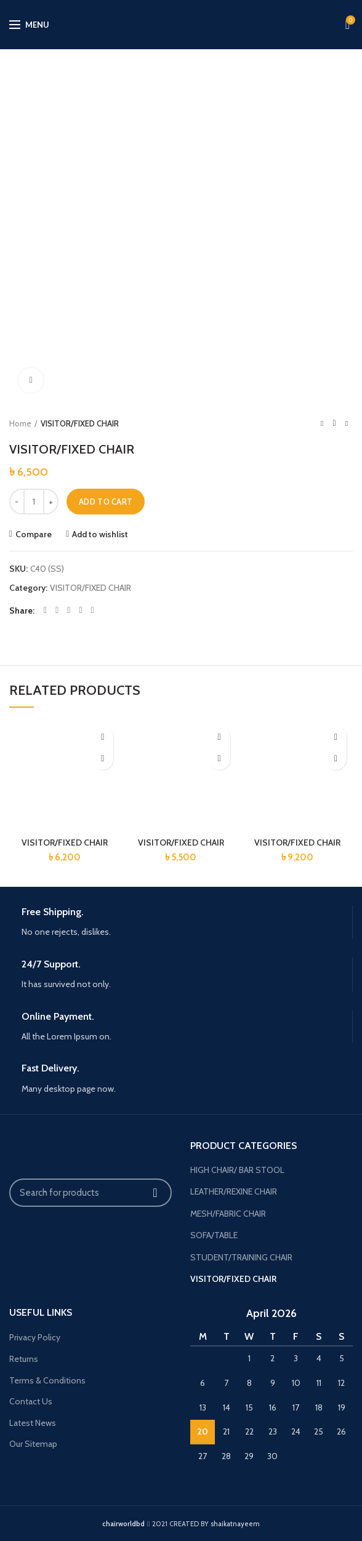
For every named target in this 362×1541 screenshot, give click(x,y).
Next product (346, 423)
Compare (33, 534)
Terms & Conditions (47, 1380)
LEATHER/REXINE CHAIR (233, 1191)
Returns (23, 1358)
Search (155, 1193)
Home (20, 423)
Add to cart (105, 501)
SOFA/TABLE (214, 1235)
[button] (102, 759)
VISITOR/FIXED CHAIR (80, 423)
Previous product (322, 423)
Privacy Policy (34, 1337)
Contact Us (30, 1401)
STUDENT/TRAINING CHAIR (241, 1257)
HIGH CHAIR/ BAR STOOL (237, 1169)
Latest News (32, 1422)
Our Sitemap (33, 1443)
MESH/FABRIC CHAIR (228, 1213)
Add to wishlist (100, 534)
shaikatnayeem (235, 1523)
